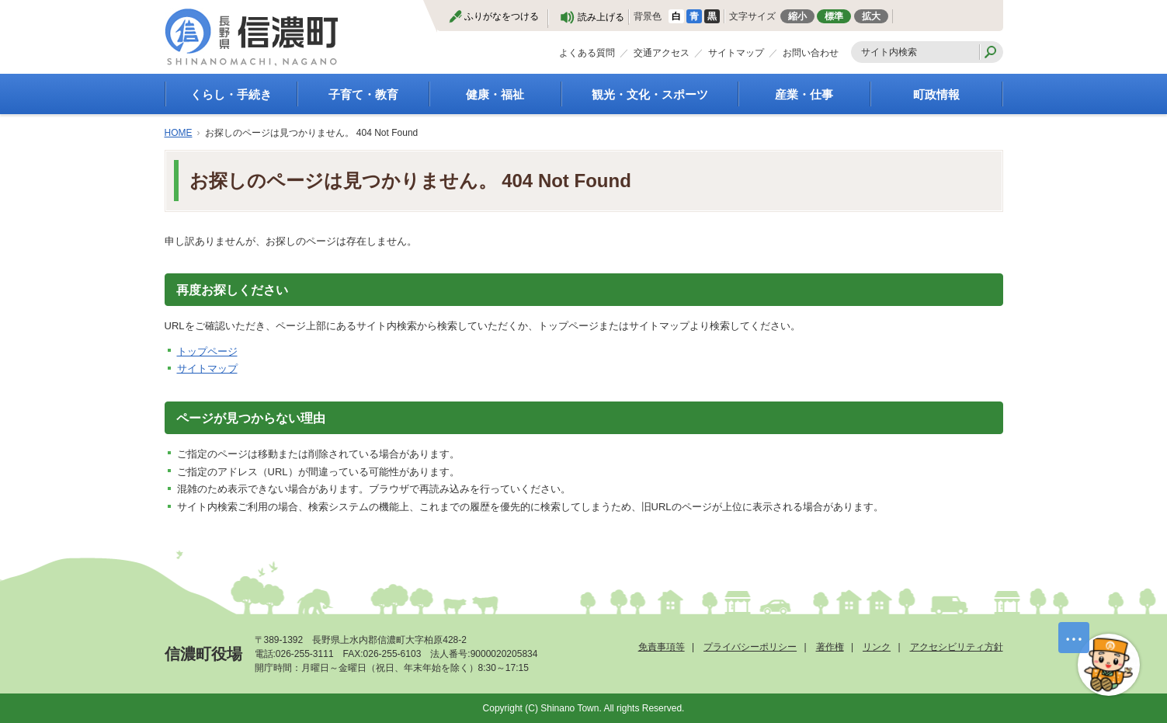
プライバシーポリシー (750, 646)
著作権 (830, 646)
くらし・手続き (231, 94)
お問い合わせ (811, 52)
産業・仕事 (804, 94)
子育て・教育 (363, 94)
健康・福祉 (495, 94)
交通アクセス (661, 52)
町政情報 (936, 94)
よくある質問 (587, 52)
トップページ (207, 351)
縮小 (797, 16)
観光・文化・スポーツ (650, 94)
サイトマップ (736, 52)
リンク (877, 646)
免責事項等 (661, 646)
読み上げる (601, 17)
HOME (179, 132)
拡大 (871, 16)
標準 (834, 16)
